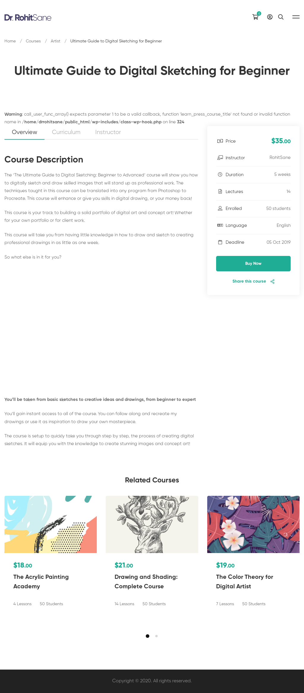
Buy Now (253, 264)
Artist (55, 41)
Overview (24, 132)
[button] (148, 636)
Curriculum (66, 132)
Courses (33, 41)
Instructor (108, 132)
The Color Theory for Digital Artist (244, 582)
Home (10, 41)
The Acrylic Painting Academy (41, 582)
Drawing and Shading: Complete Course (146, 582)
